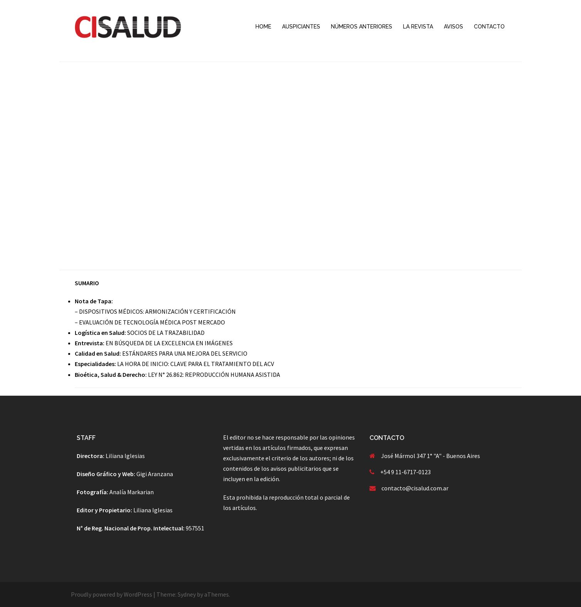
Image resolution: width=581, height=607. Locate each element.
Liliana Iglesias (125, 456)
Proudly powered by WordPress (111, 594)
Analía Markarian (131, 492)
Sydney (187, 594)
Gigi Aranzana (154, 474)
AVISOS (453, 26)
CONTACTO (489, 26)
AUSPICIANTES (301, 26)
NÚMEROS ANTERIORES (361, 26)
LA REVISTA (418, 26)
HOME (263, 26)
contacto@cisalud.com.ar (414, 488)
